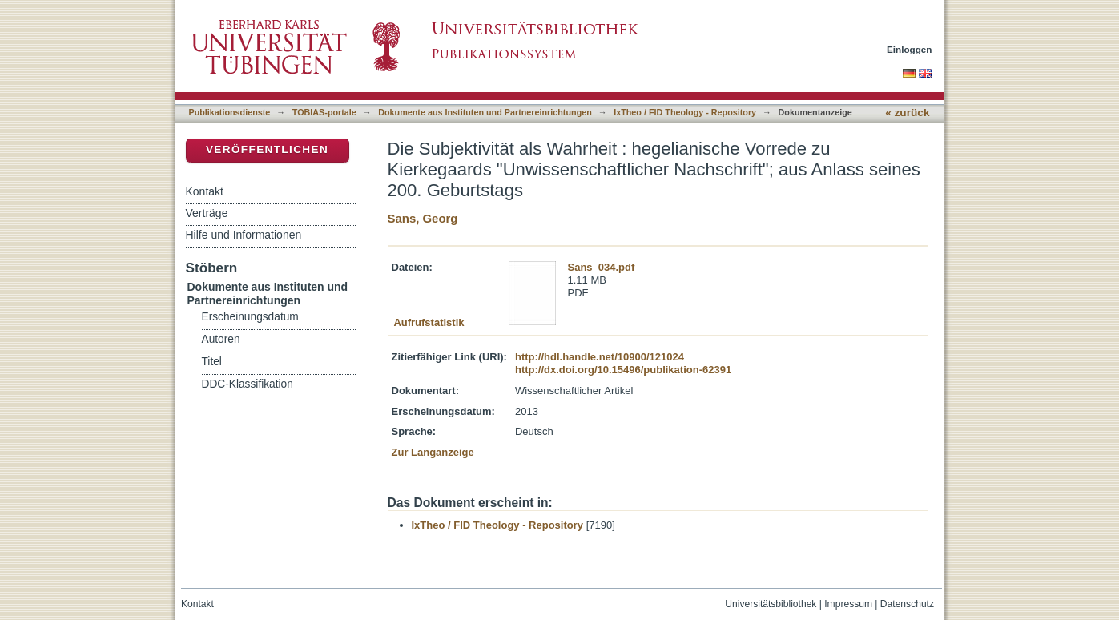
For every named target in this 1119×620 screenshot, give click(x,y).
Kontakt (204, 191)
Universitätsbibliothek (770, 604)
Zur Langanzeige (433, 452)
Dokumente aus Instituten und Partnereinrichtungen (485, 112)
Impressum (848, 604)
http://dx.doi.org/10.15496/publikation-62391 (623, 370)
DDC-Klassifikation (247, 384)
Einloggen (909, 49)
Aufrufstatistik (428, 322)
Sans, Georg (423, 218)
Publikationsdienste (230, 112)
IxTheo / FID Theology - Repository (685, 112)
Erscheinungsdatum (250, 317)
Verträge (207, 213)
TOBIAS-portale (324, 112)
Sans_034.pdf (601, 267)
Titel (212, 362)
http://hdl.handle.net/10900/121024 (599, 357)
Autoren (221, 339)
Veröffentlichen (267, 149)
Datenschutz (907, 604)
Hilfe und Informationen (244, 234)
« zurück (907, 113)
